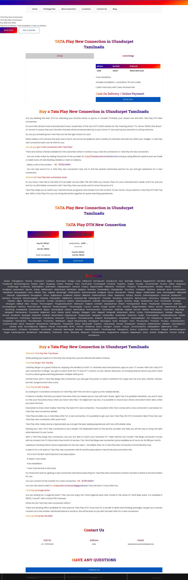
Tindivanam (57, 332)
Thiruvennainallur (98, 332)
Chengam (107, 326)
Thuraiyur (165, 321)
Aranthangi (10, 309)
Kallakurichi (87, 281)
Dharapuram (130, 324)
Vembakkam (34, 329)
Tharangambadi (133, 304)
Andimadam (50, 286)
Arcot (54, 312)
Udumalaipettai (178, 324)
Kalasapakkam (154, 326)
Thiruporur (131, 286)
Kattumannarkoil (89, 292)
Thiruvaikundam (35, 321)
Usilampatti (79, 304)
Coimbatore (39, 281)
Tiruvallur (139, 284)
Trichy (131, 321)
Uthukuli (13, 326)
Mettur (132, 312)
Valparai (51, 292)
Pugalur (120, 301)
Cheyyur (84, 286)
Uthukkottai (90, 326)
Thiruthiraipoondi (108, 329)
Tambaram (120, 286)
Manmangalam (108, 301)
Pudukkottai (7, 284)
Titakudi (131, 292)
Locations (86, 9)
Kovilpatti (177, 318)
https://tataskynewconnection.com (101, 156)
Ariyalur (7, 281)
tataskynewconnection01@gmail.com (70, 485)
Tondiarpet (140, 289)
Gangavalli (110, 312)
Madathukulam (154, 324)
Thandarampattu (9, 329)
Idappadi (101, 312)
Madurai (138, 281)
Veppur (139, 292)
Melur (27, 304)
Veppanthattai (171, 306)
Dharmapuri (61, 281)
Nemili (67, 312)
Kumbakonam (12, 318)
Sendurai (76, 286)
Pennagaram (36, 295)
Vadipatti (89, 304)
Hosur (156, 301)
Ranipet (34, 284)
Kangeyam (141, 324)
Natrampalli (87, 324)
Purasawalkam (103, 289)
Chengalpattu (17, 281)
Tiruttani (79, 326)
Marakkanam (32, 332)
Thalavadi (44, 298)
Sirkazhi (121, 304)
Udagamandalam (139, 306)
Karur (121, 281)
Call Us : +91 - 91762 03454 (105, 2)
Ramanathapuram (22, 284)
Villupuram (85, 332)
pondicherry (25, 286)
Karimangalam (169, 292)
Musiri (115, 321)
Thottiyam (154, 321)
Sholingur (76, 312)
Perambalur (178, 281)
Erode (78, 281)
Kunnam (159, 306)
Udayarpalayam (64, 286)
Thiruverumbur (142, 321)
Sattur (145, 332)
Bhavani (138, 295)
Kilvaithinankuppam (178, 329)
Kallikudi (20, 304)
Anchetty (128, 301)
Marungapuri (105, 321)
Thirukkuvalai (154, 304)
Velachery (151, 289)
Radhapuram (55, 324)
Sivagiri (141, 315)
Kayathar (168, 318)
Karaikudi (46, 315)
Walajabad (165, 298)
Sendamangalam (60, 306)
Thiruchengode (75, 306)
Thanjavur (69, 284)
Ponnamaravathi (93, 309)
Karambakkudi (57, 309)
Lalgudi (70, 321)
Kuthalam (98, 304)
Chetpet (116, 326)
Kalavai (61, 312)
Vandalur (159, 286)
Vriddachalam (149, 292)
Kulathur (68, 309)
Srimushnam (120, 292)
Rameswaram (21, 312)
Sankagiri (169, 312)
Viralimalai (119, 309)
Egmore (29, 289)
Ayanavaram (18, 289)
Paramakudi (169, 309)
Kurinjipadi (102, 292)
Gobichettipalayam (151, 295)
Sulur (44, 292)
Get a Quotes (29, 30)
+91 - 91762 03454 (62, 164)
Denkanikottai (147, 301)
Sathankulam (20, 321)
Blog (115, 9)
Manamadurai (57, 315)
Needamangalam (92, 329)
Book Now (155, 2)
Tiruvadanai (34, 312)
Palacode (11, 295)
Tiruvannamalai (151, 284)
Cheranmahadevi (10, 324)
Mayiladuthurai (110, 304)
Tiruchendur (48, 321)
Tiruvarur (163, 284)
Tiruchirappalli (99, 284)
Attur (94, 312)
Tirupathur (121, 284)
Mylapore (82, 289)
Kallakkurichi (67, 298)
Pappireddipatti (22, 295)
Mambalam (71, 289)
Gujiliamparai (56, 295)
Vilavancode (29, 301)
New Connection (68, 9)
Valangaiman (122, 329)
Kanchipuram (99, 281)
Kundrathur (128, 298)
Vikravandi (74, 332)
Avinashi (119, 324)
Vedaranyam (166, 304)
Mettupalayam (20, 292)
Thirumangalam (46, 304)
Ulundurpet (117, 298)
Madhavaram (47, 289)
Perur (30, 292)
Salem (42, 284)
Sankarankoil (120, 315)
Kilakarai (145, 309)
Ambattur (177, 286)
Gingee (7, 332)
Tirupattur (98, 324)
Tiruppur (130, 284)
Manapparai (94, 321)
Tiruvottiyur (129, 289)
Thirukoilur (107, 298)
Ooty (119, 306)
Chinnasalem (55, 298)
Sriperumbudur (141, 298)
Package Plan (49, 9)
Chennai (28, 281)
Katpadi (165, 329)
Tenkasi (60, 284)
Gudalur (96, 306)
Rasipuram (46, 306)
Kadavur (70, 301)
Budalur (182, 315)
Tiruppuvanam (84, 315)
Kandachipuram (18, 332)
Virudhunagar (13, 286)
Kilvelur (144, 304)
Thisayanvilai (68, 324)
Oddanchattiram (99, 295)
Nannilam (79, 329)
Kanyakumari (111, 281)
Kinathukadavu (179, 289)
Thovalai (50, 301)
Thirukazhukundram (145, 286)
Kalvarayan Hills (80, 298)
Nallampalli (181, 292)
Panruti (111, 292)
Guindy (37, 289)
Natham (77, 295)
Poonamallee (62, 326)
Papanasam (37, 318)
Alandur (168, 286)
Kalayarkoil (36, 315)
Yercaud (5, 315)
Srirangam (123, 321)
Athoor (46, 295)
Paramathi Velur (34, 306)
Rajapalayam (135, 332)
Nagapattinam (149, 281)
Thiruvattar (40, 301)
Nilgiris (169, 281)
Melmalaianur (45, 332)
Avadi (20, 326)
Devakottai (15, 315)
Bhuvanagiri (61, 292)
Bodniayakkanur (110, 318)
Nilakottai (86, 295)
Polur (176, 326)
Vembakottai (93, 335)
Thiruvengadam (152, 315)
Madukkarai (8, 292)
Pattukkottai (49, 318)
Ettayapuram (156, 318)
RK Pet (72, 326)
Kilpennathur (166, 326)
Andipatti (99, 318)
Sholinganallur (117, 289)
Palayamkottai (42, 324)
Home (34, 9)
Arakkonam (45, 312)
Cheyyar (125, 326)
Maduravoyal (59, 289)
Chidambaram (74, 292)
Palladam (166, 324)
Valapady (178, 312)
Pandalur (126, 306)
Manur (21, 324)
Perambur (92, 289)
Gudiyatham (143, 329)
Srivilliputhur (163, 332)
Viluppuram (181, 284)
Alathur (151, 306)
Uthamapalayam (138, 318)
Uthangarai (10, 304)
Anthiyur (129, 295)
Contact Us (102, 9)
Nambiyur (6, 298)
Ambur (78, 324)
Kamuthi (137, 309)
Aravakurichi (60, 301)
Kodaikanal (67, 295)
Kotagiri (104, 306)
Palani (110, 295)
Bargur (136, 301)
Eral (148, 318)
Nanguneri (30, 324)
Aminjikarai (7, 289)
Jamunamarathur (138, 326)
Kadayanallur (108, 315)
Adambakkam (38, 286)
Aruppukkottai (113, 332)
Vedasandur (119, 295)
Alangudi (182, 306)
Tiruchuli (173, 332)
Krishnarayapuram (83, 301)
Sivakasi (153, 332)
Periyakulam (124, 318)
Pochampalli (166, 301)
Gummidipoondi (31, 326)
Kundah (112, 306)
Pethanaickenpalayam (154, 312)
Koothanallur (46, 329)
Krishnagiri (129, 281)
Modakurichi (176, 295)
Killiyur (19, 301)
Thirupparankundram (63, 304)
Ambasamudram (177, 321)
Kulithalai (96, 301)
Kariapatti (125, 332)
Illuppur (47, 309)
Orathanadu (25, 318)
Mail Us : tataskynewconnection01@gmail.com (44, 2)
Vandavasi (23, 329)
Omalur (140, 312)
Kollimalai (178, 304)
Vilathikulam (60, 321)
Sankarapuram (94, 298)
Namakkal (161, 281)
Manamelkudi (79, 309)
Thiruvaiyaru (71, 318)
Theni (77, 284)
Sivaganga (50, 284)
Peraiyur (34, 304)
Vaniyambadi (109, 324)
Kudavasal (57, 329)
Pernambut (155, 329)
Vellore (172, 284)
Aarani (99, 326)
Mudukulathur (156, 309)
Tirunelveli (111, 284)
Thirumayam (107, 309)
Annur (169, 289)
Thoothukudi (86, 284)
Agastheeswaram (178, 298)
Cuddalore (50, 281)
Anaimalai (161, 289)
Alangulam (96, 315)
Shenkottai (131, 315)
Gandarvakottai (35, 309)
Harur (159, 292)
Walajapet (85, 312)
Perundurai (16, 298)
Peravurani (59, 318)
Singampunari (70, 315)
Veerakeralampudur (169, 315)
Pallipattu (43, 326)
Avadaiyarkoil (21, 309)
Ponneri (52, 326)
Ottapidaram (8, 321)
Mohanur (22, 306)
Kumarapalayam (10, 306)
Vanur (66, 332)
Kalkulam (11, 301)
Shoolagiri (177, 301)
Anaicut (133, 329)
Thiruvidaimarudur (85, 318)
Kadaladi (128, 309)
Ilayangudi (26, 315)
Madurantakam (96, 286)
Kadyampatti (122, 312)
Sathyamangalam (30, 298)
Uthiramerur (154, 298)
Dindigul (71, 281)
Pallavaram (109, 286)
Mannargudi (69, 329)
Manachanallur (81, 321)
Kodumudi (165, 295)
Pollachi (37, 292)
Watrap (181, 332)
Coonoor (87, 306)
